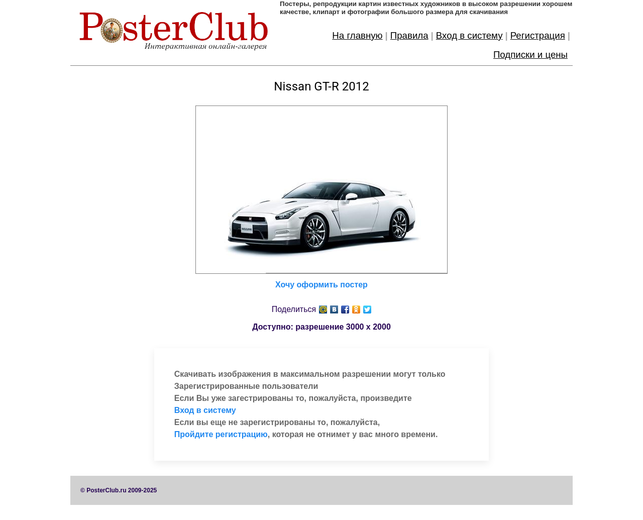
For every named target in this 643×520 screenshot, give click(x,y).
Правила (409, 35)
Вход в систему (469, 35)
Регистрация (537, 35)
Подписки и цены (530, 54)
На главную (357, 35)
